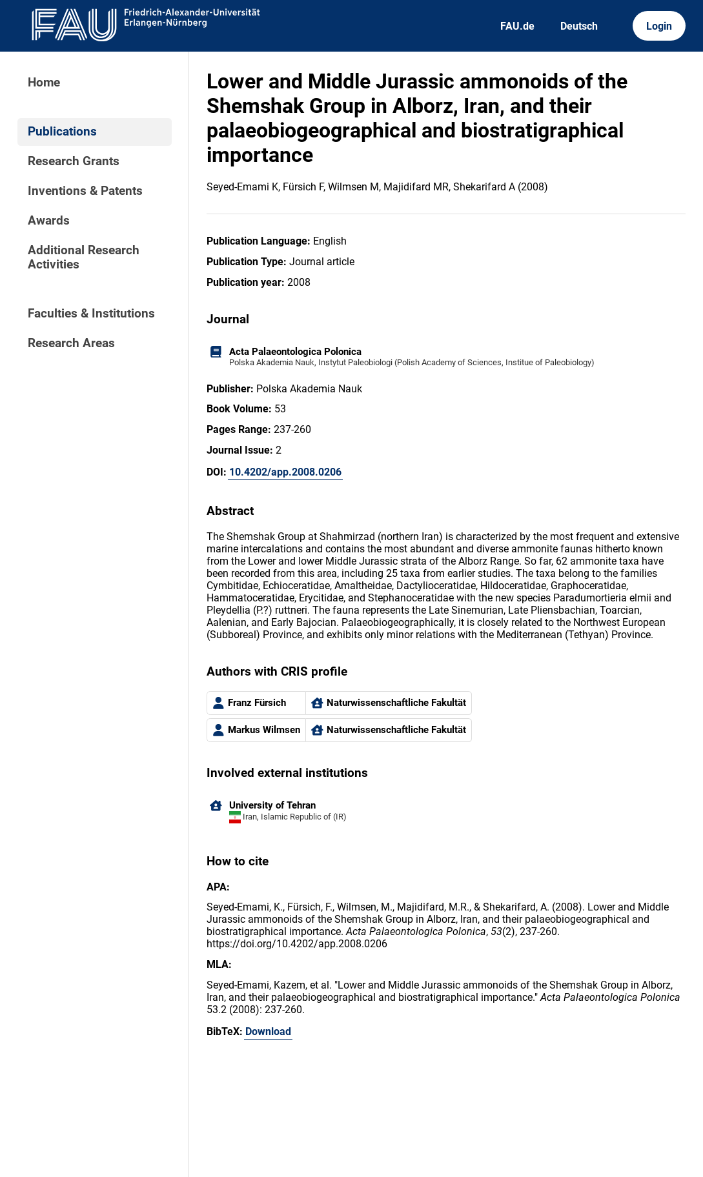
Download (268, 1031)
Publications (62, 132)
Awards (49, 221)
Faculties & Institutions (91, 314)
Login (659, 26)
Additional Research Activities (83, 257)
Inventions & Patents (85, 191)
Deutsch (579, 26)
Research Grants (73, 161)
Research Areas (71, 343)
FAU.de (517, 26)
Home (44, 82)
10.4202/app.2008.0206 (285, 472)
